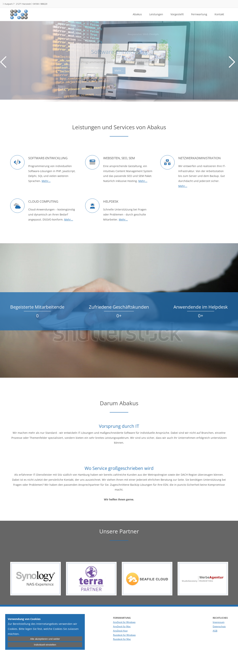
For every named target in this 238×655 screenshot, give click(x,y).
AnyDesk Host (120, 630)
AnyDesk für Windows (124, 622)
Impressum (218, 622)
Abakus (137, 14)
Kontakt (219, 14)
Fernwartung (199, 14)
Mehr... (46, 181)
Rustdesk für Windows (124, 635)
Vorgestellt (177, 14)
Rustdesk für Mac (122, 639)
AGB (215, 630)
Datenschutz (219, 626)
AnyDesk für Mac (122, 626)
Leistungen (156, 14)
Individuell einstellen (45, 644)
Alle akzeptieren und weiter (45, 638)
